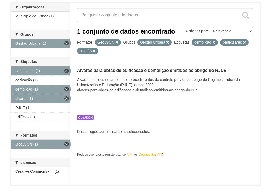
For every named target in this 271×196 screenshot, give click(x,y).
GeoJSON (85, 117)
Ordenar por (196, 31)
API (129, 154)
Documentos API (150, 154)
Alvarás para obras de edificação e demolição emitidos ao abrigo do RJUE (152, 70)
